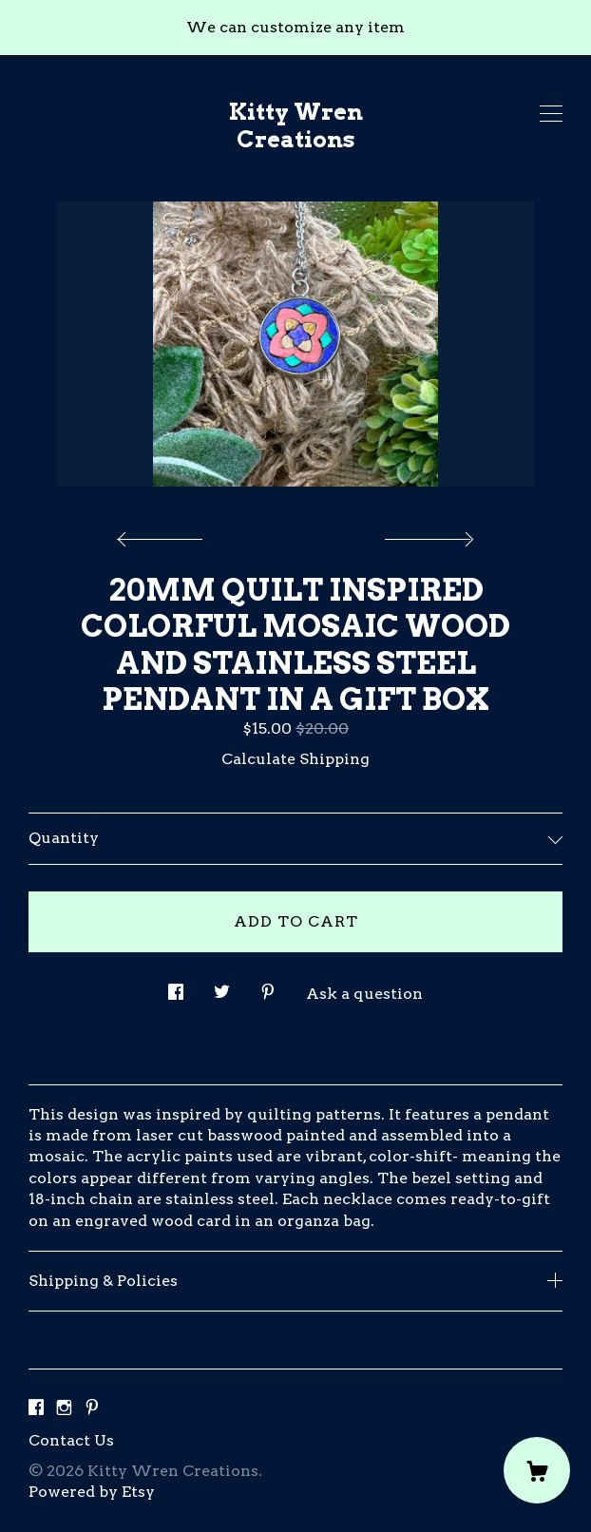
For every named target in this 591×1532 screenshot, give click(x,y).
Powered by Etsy (92, 1492)
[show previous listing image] (164, 534)
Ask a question (364, 994)
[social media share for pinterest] (268, 986)
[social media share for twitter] (222, 986)
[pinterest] (92, 1408)
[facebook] (36, 1408)
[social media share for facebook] (175, 986)
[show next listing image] (426, 534)
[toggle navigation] (551, 114)
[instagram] (64, 1408)
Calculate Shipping (295, 759)
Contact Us (71, 1440)
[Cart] (537, 1470)
